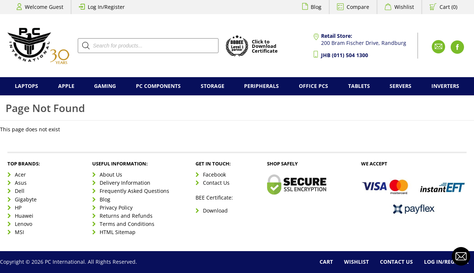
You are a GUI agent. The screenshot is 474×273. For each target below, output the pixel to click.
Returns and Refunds (126, 215)
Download (215, 210)
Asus (21, 182)
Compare (358, 6)
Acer (20, 174)
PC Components (158, 85)
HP (18, 207)
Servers (400, 85)
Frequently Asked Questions (134, 190)
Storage (212, 85)
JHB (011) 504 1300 (344, 55)
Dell (19, 190)
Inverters (445, 85)
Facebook (214, 174)
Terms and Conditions (127, 223)
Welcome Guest (44, 6)
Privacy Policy (116, 207)
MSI (19, 232)
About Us (111, 174)
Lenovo (23, 223)
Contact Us (216, 182)
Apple (66, 85)
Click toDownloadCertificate (265, 47)
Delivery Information (125, 182)
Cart (326, 261)
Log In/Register (106, 6)
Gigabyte (26, 199)
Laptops (26, 85)
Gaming (105, 85)
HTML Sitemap (118, 232)
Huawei (24, 215)
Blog (316, 6)
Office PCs (313, 85)
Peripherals (261, 85)
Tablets (359, 85)
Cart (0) (448, 6)
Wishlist (404, 6)
